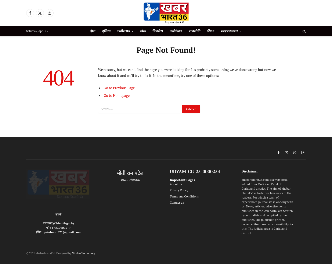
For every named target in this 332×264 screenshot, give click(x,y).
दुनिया (106, 31)
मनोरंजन (176, 31)
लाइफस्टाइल (229, 31)
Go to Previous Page (119, 88)
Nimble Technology (83, 253)
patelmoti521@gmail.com (62, 232)
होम (92, 31)
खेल (143, 31)
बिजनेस (158, 31)
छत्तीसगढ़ (123, 31)
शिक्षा (210, 31)
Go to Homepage (117, 95)
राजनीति (195, 31)
